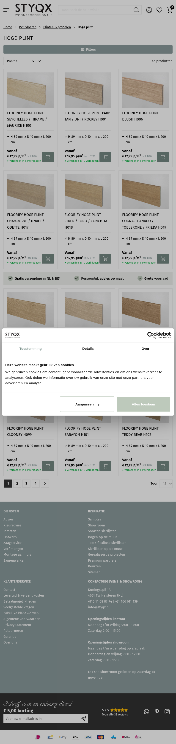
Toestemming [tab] (30, 348)
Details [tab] (88, 348)
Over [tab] (145, 348)
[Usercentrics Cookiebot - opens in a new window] (151, 335)
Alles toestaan (143, 404)
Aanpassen (87, 404)
